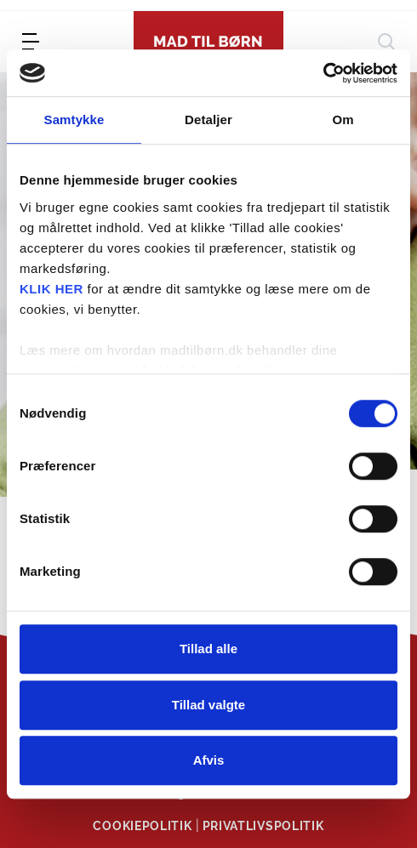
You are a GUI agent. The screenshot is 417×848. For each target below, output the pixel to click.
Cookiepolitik (142, 826)
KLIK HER (51, 289)
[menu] (30, 41)
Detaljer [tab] (208, 119)
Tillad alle (208, 648)
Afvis (209, 760)
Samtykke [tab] (74, 119)
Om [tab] (342, 119)
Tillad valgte (208, 704)
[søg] (386, 41)
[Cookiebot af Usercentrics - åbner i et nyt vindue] (322, 73)
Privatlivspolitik (263, 826)
